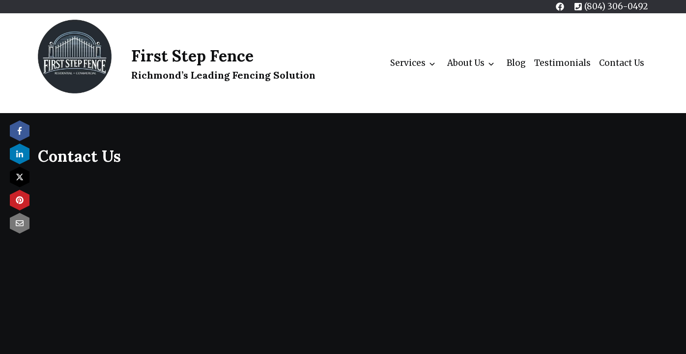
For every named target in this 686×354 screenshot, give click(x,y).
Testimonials (562, 63)
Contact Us (621, 63)
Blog (516, 63)
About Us (466, 63)
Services (408, 63)
